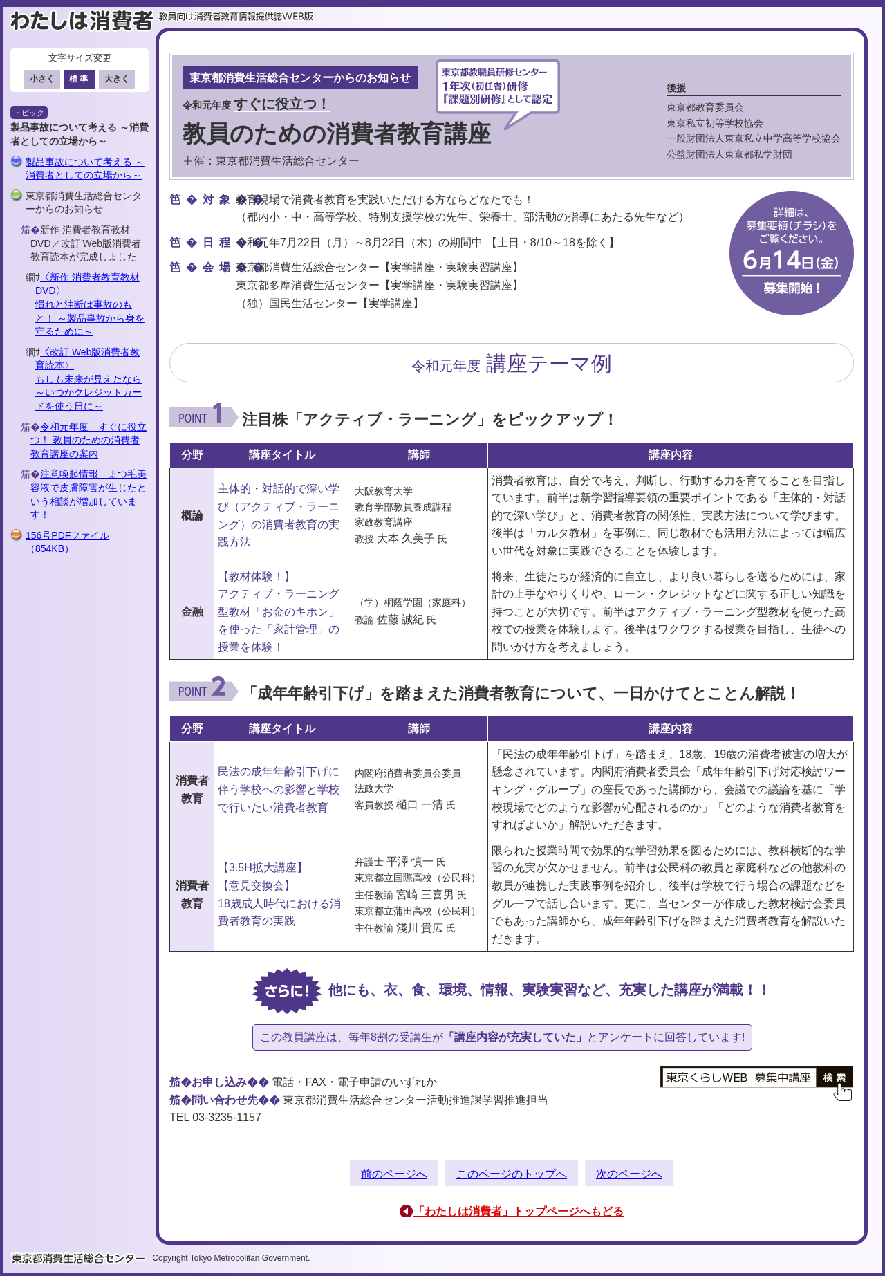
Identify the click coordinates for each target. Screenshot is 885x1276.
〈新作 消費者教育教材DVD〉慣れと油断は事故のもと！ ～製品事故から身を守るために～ (90, 304)
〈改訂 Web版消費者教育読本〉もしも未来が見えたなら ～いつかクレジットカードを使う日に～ (88, 379)
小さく (42, 79)
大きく (116, 79)
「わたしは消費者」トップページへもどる (518, 1211)
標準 (79, 79)
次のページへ (629, 1174)
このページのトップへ (511, 1174)
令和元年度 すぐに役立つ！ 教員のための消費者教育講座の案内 (88, 440)
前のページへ (394, 1174)
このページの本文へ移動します (442, 3)
